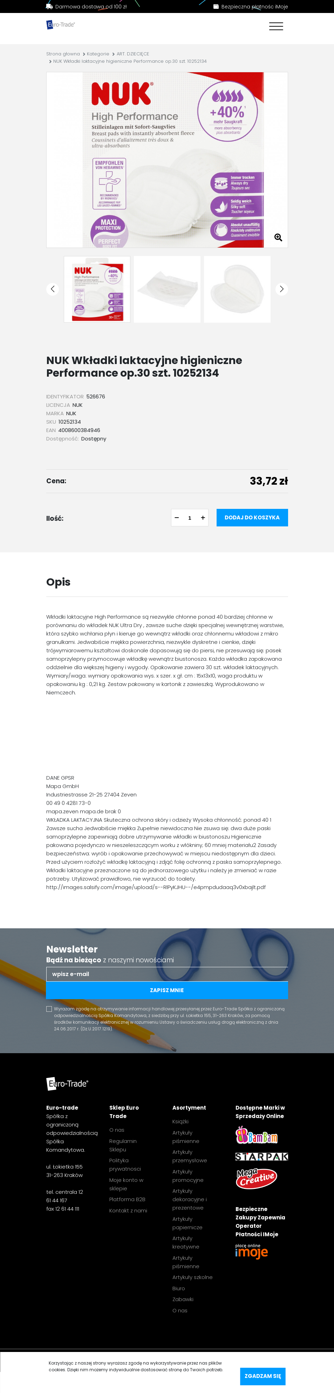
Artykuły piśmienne (185, 1137)
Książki (180, 1121)
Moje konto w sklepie (126, 1184)
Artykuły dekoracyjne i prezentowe (189, 1199)
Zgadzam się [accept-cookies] (263, 1376)
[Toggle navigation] (274, 27)
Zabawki (182, 1299)
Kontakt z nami (128, 1210)
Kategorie (98, 54)
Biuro (178, 1288)
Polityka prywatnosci (125, 1164)
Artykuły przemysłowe (189, 1156)
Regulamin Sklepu (123, 1145)
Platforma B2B (127, 1199)
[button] (52, 289)
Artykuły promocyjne (188, 1176)
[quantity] (190, 517)
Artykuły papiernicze (187, 1223)
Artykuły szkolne (192, 1277)
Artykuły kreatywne (185, 1242)
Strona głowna (63, 54)
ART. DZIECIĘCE (133, 54)
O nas (116, 1129)
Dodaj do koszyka (252, 517)
